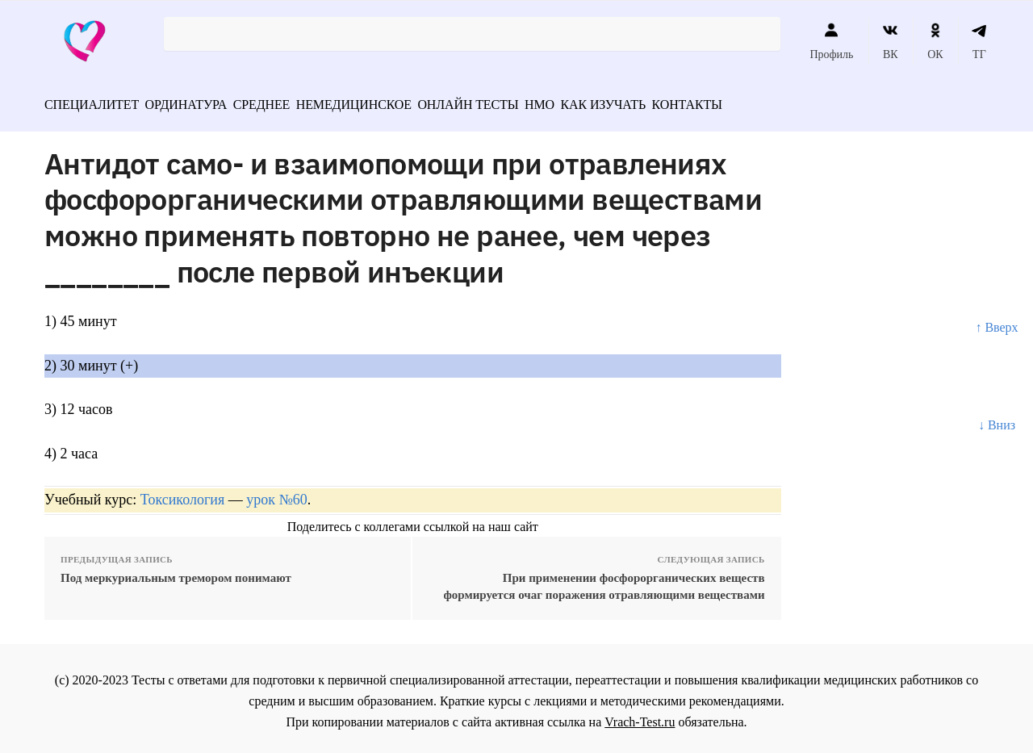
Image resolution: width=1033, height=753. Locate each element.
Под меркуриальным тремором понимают (176, 572)
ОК (934, 41)
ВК (890, 41)
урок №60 (276, 494)
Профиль (831, 41)
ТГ (979, 41)
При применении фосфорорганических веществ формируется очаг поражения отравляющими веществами (603, 581)
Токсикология (182, 494)
